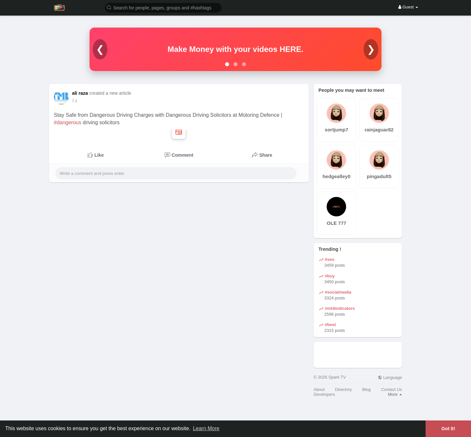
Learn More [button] (206, 428)
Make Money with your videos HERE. (236, 49)
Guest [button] (408, 7)
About (319, 389)
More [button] (395, 394)
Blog (366, 389)
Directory (343, 389)
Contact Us (391, 389)
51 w (76, 100)
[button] (163, 7)
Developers (324, 394)
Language (390, 377)
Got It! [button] (448, 428)
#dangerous (67, 122)
